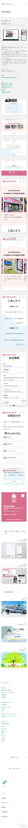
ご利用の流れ (4, 811)
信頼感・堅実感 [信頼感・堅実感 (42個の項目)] (5, 723)
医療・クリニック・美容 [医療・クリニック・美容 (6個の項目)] (7, 692)
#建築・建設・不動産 (6, 83)
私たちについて (5, 802)
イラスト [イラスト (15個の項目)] (4, 737)
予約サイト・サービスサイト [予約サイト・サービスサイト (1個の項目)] (8, 716)
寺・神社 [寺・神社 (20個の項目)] (4, 687)
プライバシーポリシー (22, 824)
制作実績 (3, 798)
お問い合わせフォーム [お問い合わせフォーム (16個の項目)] (7, 702)
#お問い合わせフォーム (7, 87)
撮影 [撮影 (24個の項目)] (3, 732)
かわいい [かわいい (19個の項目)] (4, 735)
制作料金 (3, 807)
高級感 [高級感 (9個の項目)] (3, 739)
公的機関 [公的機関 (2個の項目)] (4, 697)
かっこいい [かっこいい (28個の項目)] (4, 728)
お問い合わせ (4, 816)
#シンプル (4, 88)
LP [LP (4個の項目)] (2, 711)
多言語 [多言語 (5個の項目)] (3, 709)
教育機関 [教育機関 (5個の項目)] (4, 694)
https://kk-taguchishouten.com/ (9, 77)
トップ (3, 793)
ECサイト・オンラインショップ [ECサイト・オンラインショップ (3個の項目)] (9, 713)
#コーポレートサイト (6, 85)
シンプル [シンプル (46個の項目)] (4, 721)
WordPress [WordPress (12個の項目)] (4, 704)
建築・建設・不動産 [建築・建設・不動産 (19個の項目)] (6, 690)
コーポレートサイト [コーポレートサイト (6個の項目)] (6, 706)
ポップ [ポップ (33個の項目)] (3, 725)
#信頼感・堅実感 (5, 92)
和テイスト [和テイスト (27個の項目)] (4, 730)
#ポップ (3, 90)
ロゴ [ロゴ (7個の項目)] (3, 741)
